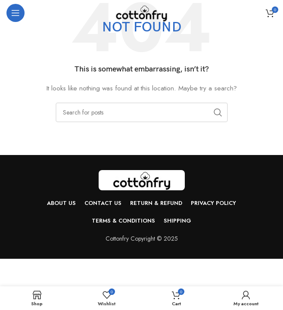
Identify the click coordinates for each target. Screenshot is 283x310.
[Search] (142, 112)
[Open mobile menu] (15, 13)
